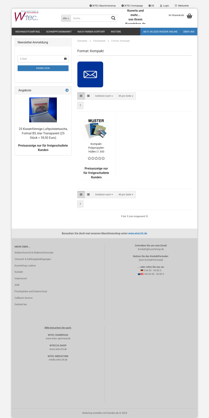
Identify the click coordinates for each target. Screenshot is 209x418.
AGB (17, 284)
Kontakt (19, 271)
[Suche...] (66, 18)
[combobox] (104, 96)
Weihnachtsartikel (27, 31)
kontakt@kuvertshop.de (151, 249)
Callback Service (24, 297)
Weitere (116, 31)
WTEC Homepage (132, 5)
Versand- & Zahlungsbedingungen (33, 259)
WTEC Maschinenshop (103, 5)
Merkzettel (182, 5)
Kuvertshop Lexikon (25, 265)
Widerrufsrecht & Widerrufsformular (34, 252)
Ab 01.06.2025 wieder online (160, 31)
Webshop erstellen (92, 413)
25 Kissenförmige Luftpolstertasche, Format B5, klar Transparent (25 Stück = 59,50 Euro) (43, 133)
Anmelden (43, 68)
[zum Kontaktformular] (151, 259)
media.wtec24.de (58, 359)
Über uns (188, 31)
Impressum (21, 278)
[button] (151, 6)
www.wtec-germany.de (58, 338)
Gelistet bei (21, 304)
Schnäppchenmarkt (59, 31)
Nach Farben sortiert (91, 31)
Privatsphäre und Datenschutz (31, 291)
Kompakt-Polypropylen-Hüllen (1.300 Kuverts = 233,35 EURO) (96, 147)
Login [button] (164, 5)
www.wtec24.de (137, 233)
